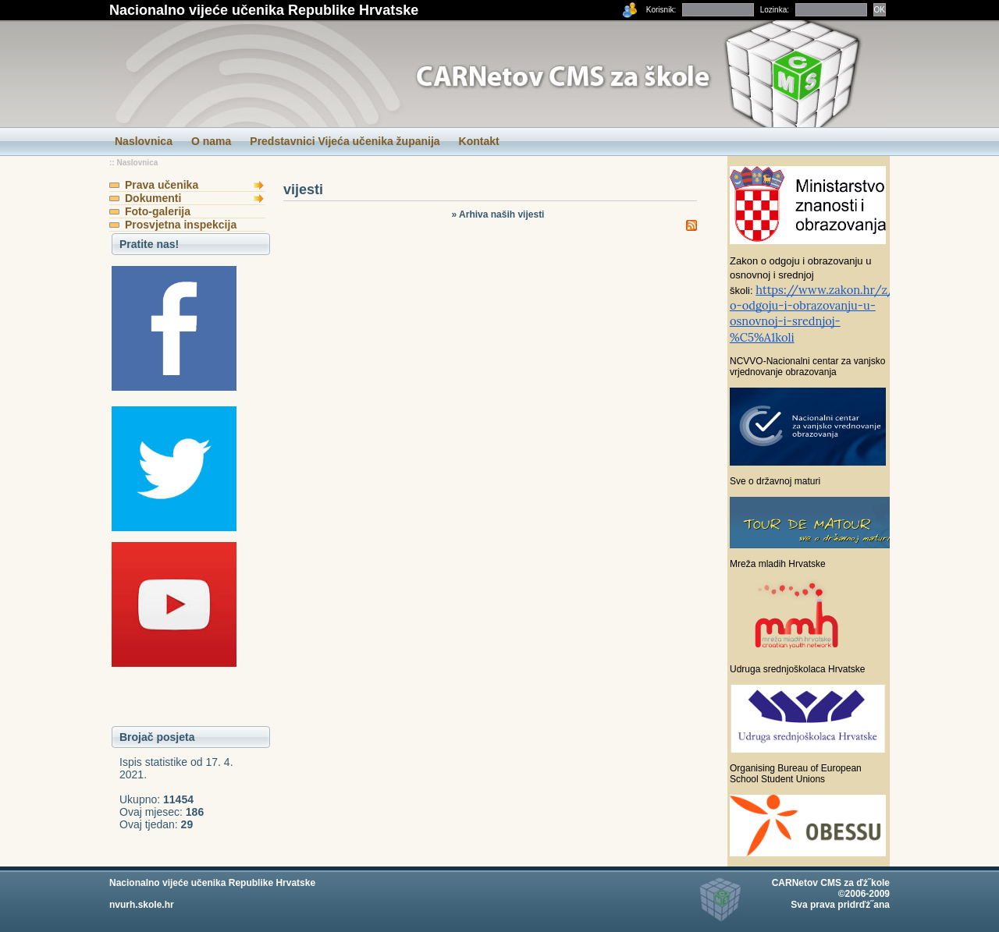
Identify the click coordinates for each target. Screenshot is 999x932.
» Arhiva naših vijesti (498, 214)
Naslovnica (137, 162)
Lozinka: (774, 9)
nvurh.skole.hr (141, 904)
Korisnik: (661, 9)
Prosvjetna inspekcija (180, 224)
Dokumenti (153, 198)
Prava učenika (161, 185)
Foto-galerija (157, 211)
